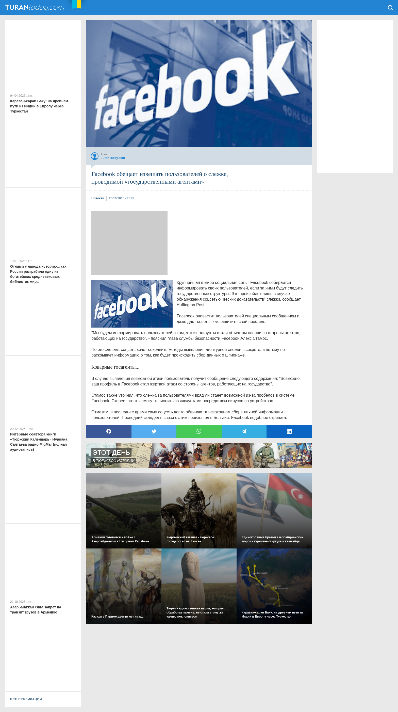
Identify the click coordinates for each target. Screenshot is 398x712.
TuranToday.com (35, 7)
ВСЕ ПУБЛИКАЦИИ (26, 699)
